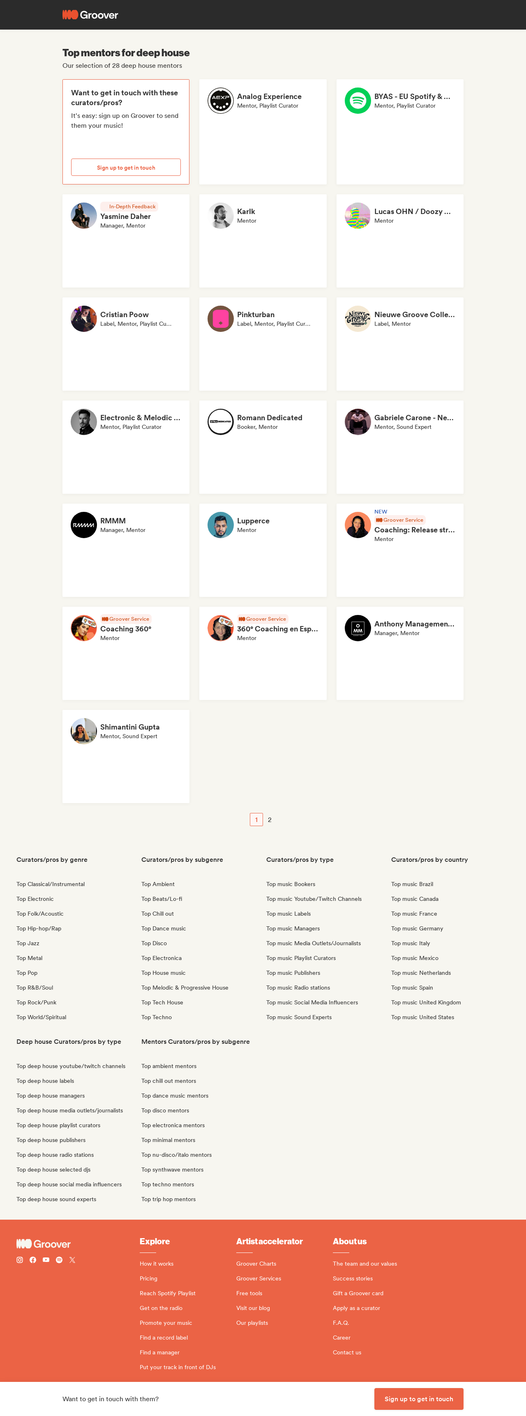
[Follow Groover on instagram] (19, 1261)
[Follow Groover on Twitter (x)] (72, 1261)
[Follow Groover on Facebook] (33, 1261)
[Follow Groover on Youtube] (46, 1261)
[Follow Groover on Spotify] (59, 1261)
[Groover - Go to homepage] (78, 1244)
